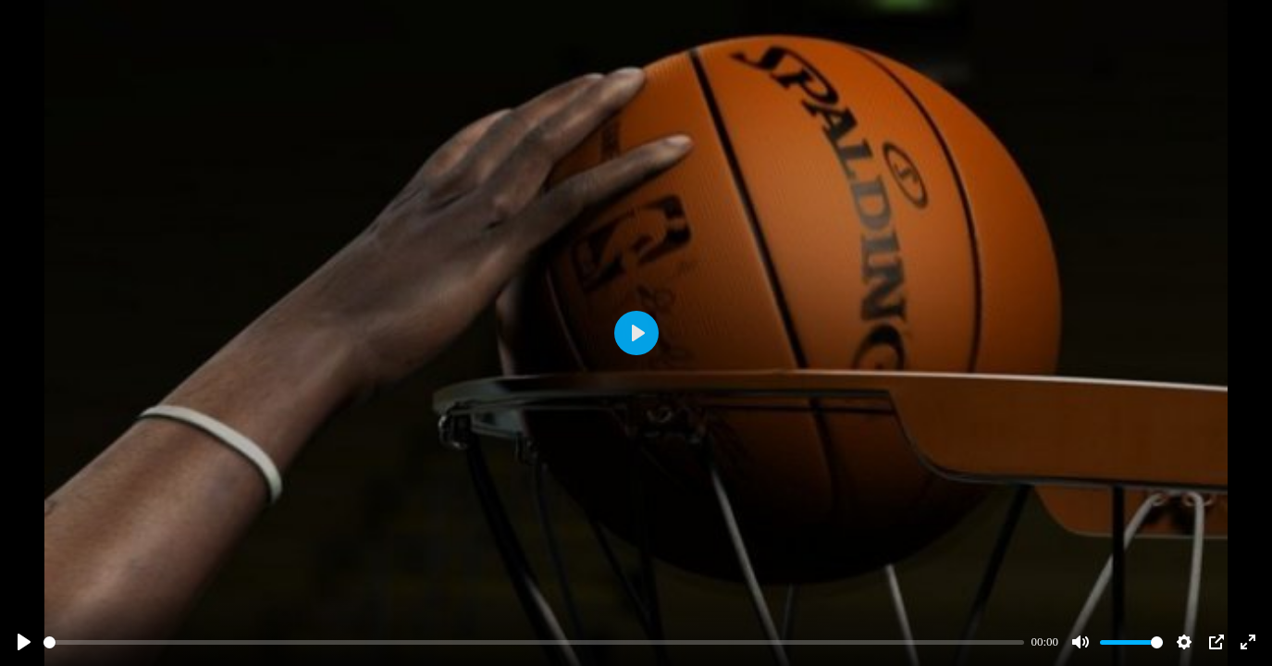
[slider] (533, 642)
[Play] (24, 642)
